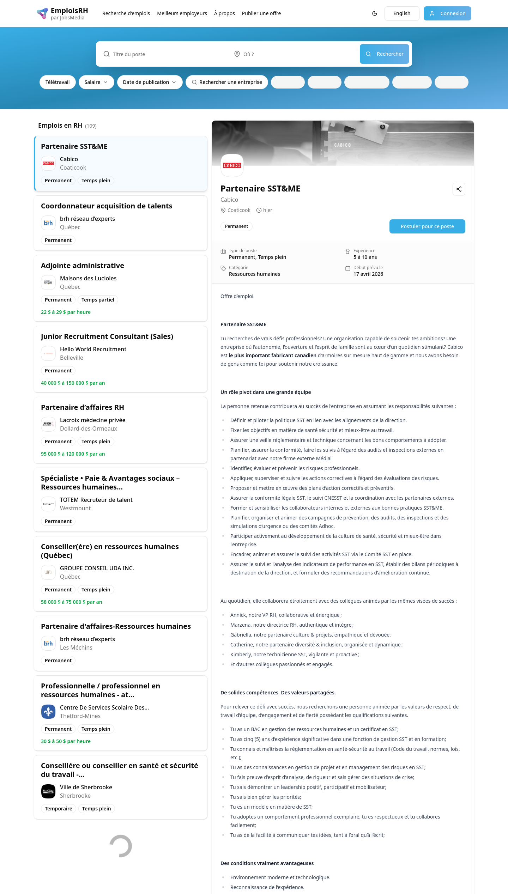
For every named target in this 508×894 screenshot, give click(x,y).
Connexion (447, 13)
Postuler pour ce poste (427, 226)
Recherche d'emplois (126, 13)
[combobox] (293, 54)
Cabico (229, 199)
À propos (224, 13)
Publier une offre (261, 13)
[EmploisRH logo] (62, 13)
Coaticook (239, 210)
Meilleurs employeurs (182, 13)
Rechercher (384, 53)
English (401, 13)
